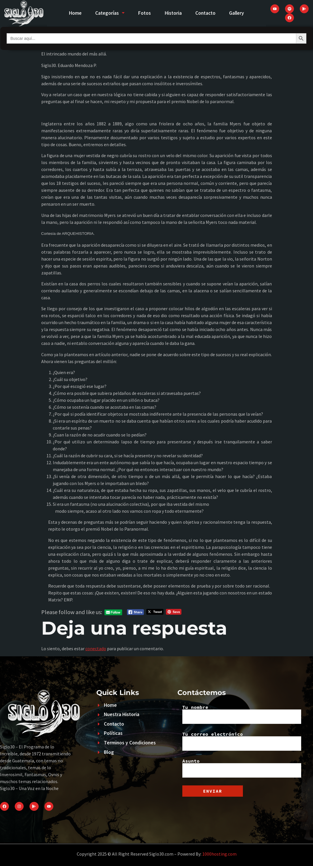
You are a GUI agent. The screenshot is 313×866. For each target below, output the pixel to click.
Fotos (144, 13)
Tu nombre (241, 714)
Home (72, 13)
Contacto (206, 13)
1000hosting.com (219, 854)
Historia (173, 13)
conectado (95, 648)
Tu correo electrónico (241, 741)
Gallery (239, 13)
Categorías (108, 13)
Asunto (241, 768)
